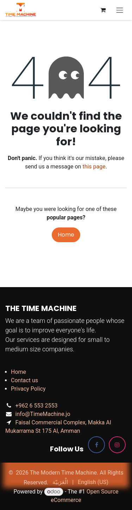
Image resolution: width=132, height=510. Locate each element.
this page (93, 166)
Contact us (24, 380)
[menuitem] (60, 482)
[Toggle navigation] (120, 10)
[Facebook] (96, 444)
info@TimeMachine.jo (42, 414)
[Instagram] (117, 444)
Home (66, 235)
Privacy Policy (28, 388)
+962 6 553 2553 (36, 405)
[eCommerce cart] (103, 10)
